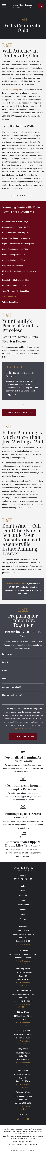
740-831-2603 (22, 1109)
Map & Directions (23, 944)
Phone (5, 671)
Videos (23, 909)
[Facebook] (23, 1119)
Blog (23, 914)
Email (4, 679)
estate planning (12, 90)
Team (23, 900)
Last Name (7, 662)
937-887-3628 (22, 1044)
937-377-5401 (22, 1007)
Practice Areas (23, 905)
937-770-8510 (22, 1025)
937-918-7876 (22, 985)
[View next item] (23, 405)
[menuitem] (23, 222)
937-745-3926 (22, 1065)
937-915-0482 (22, 1087)
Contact (23, 919)
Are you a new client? (11, 687)
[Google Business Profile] (18, 1119)
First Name (7, 654)
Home (22, 890)
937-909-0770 (23, 879)
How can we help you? (12, 695)
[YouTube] (28, 1119)
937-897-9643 (22, 964)
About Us (23, 895)
